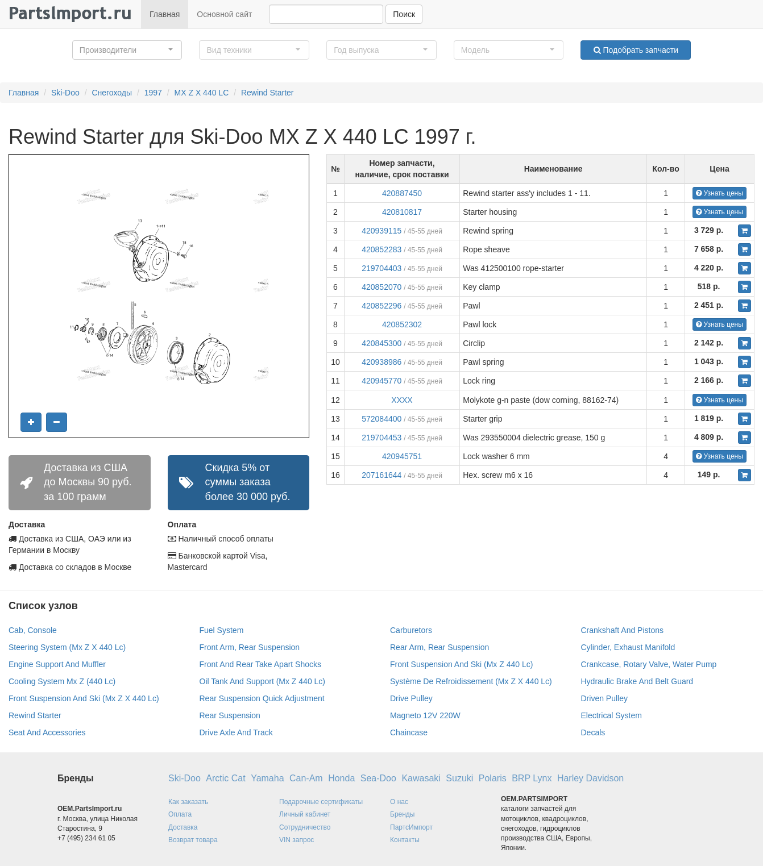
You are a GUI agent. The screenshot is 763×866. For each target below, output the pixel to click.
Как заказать (188, 802)
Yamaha (267, 778)
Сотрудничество (304, 827)
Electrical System (611, 715)
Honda (341, 778)
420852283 (381, 249)
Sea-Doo (378, 778)
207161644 (381, 475)
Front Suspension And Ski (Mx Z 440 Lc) (461, 664)
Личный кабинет (304, 814)
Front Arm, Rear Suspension (250, 647)
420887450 (402, 193)
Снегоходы (112, 92)
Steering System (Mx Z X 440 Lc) (67, 647)
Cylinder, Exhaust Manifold (628, 647)
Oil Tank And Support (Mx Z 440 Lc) (263, 681)
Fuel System (222, 630)
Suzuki (459, 778)
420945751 (402, 456)
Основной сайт (224, 14)
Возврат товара (193, 840)
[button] (127, 50)
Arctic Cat (225, 778)
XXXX (401, 400)
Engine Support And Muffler (57, 664)
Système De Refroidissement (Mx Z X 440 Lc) (471, 681)
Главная (165, 14)
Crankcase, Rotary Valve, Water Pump (649, 664)
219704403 (381, 268)
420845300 (381, 343)
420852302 (402, 324)
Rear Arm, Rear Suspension (439, 647)
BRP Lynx (531, 778)
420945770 (381, 380)
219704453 (381, 437)
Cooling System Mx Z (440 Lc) (62, 681)
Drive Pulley (411, 698)
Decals (593, 732)
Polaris (493, 778)
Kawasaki (420, 778)
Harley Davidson (590, 778)
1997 (153, 92)
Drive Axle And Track (236, 732)
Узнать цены (719, 193)
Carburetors (411, 630)
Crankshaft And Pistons (622, 630)
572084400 (381, 418)
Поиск (404, 14)
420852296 (381, 305)
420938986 (381, 362)
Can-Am (306, 778)
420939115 (381, 230)
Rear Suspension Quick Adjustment (262, 698)
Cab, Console (33, 630)
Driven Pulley (604, 698)
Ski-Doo (65, 92)
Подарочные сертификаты (321, 802)
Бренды (402, 814)
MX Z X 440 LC (202, 92)
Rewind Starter (267, 92)
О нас (399, 802)
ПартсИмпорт (411, 827)
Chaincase (409, 732)
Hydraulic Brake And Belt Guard (637, 681)
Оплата (180, 814)
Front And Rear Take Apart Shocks (261, 664)
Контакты (405, 840)
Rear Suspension (230, 715)
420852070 (381, 287)
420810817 (402, 211)
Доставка (183, 827)
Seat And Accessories (47, 732)
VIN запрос (296, 840)
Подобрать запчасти (636, 50)
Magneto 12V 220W (425, 715)
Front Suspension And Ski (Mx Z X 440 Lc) (84, 698)
